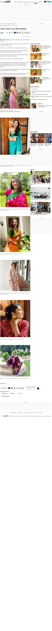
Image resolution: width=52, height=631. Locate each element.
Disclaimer (23, 416)
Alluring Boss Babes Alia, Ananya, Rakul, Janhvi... (46, 63)
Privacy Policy (28, 416)
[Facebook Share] (17, 32)
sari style (19, 393)
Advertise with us (18, 416)
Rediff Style (13, 393)
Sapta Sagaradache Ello (6, 396)
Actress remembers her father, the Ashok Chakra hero (46, 47)
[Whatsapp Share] (12, 32)
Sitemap (32, 416)
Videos (33, 412)
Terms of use (44, 416)
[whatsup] (51, 2)
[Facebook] (49, 2)
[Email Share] (9, 32)
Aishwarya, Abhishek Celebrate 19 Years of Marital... (45, 106)
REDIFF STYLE (2, 33)
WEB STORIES (34, 132)
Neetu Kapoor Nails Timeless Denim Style (38, 214)
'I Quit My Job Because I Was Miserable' (40, 94)
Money (30, 412)
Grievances (48, 416)
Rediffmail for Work (13, 412)
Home (1, 25)
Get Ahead (5, 25)
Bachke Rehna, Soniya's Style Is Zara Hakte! (46, 78)
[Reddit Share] (19, 32)
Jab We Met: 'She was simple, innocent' (40, 99)
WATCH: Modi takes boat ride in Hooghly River (39, 199)
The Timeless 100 (39, 412)
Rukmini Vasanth (4, 393)
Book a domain (20, 412)
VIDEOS (32, 169)
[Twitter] (45, 2)
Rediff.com (12, 416)
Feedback (35, 416)
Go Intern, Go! (34, 89)
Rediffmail (26, 412)
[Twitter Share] (14, 32)
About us (39, 416)
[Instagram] (47, 2)
